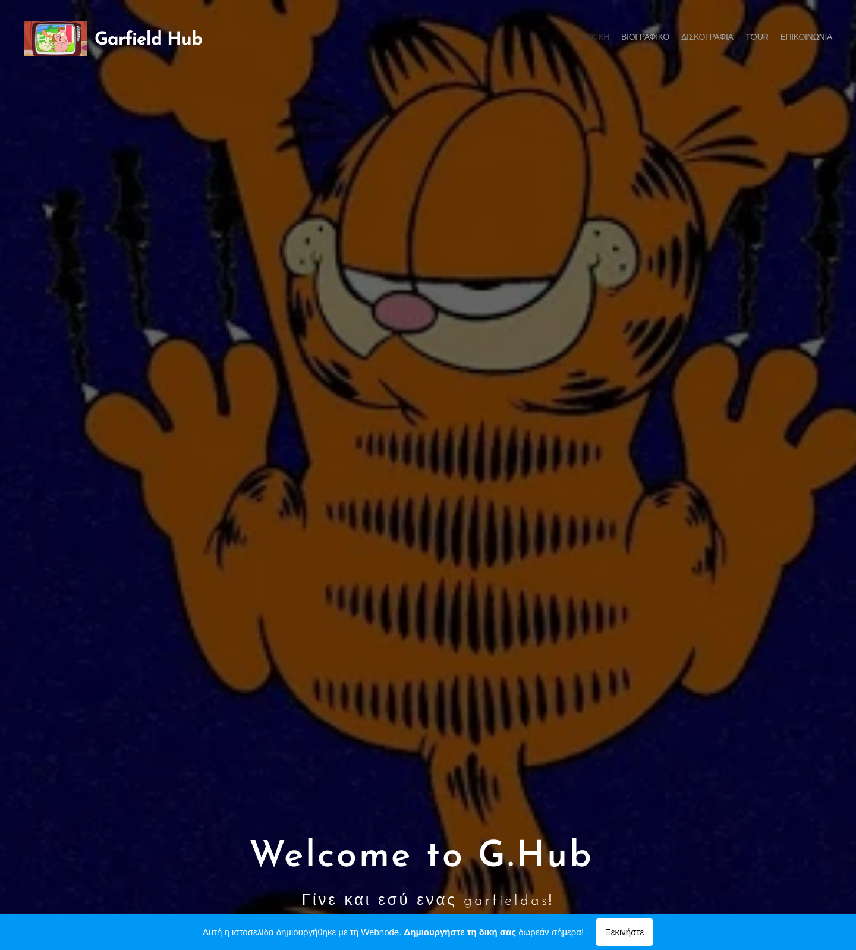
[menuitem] (786, 39)
